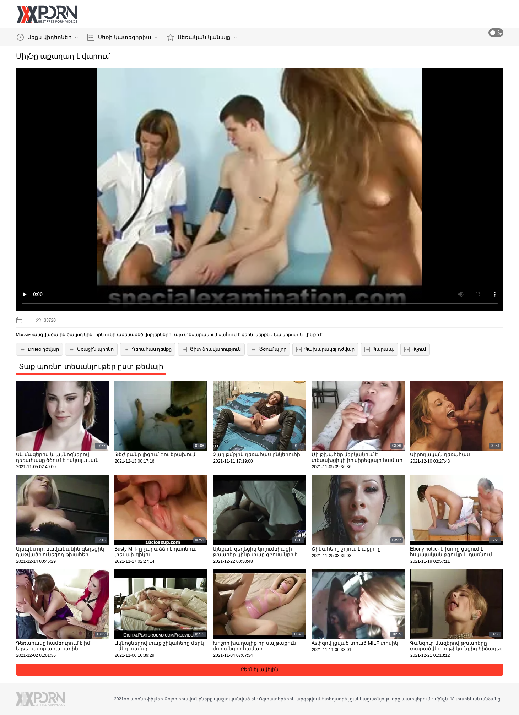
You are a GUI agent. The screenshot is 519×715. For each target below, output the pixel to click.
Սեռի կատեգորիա (122, 37)
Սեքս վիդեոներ (47, 37)
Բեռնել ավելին (259, 669)
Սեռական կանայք (202, 37)
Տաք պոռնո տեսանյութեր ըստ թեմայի (91, 366)
